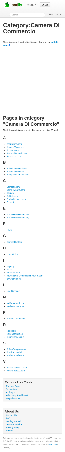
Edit (45, 5)
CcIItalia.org (12, 196)
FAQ (8, 418)
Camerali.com (13, 187)
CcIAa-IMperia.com (15, 190)
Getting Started (13, 421)
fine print (53, 444)
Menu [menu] (31, 4)
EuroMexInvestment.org (17, 217)
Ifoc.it (8, 269)
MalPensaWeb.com (15, 303)
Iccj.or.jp (10, 266)
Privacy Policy (12, 427)
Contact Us (11, 415)
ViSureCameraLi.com (16, 367)
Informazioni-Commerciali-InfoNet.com (24, 275)
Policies (9, 430)
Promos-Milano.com (15, 318)
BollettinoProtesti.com (16, 168)
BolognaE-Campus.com (17, 174)
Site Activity (11, 389)
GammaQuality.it (14, 242)
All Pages (10, 392)
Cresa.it (10, 202)
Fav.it (8, 230)
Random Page (13, 386)
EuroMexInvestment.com (18, 214)
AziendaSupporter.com (17, 153)
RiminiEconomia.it (15, 337)
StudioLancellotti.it (15, 355)
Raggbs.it (10, 331)
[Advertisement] (32, 80)
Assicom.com (12, 150)
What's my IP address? (17, 395)
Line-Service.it (13, 291)
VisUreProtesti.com (15, 370)
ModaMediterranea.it (16, 306)
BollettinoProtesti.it (15, 171)
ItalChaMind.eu (13, 279)
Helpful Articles (13, 398)
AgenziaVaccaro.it (15, 147)
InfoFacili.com (13, 272)
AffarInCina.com (14, 144)
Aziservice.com (13, 156)
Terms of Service (14, 424)
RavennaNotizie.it (14, 334)
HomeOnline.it (13, 254)
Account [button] (55, 14)
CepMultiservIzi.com (16, 199)
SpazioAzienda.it (14, 352)
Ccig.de (10, 193)
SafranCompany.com (16, 349)
